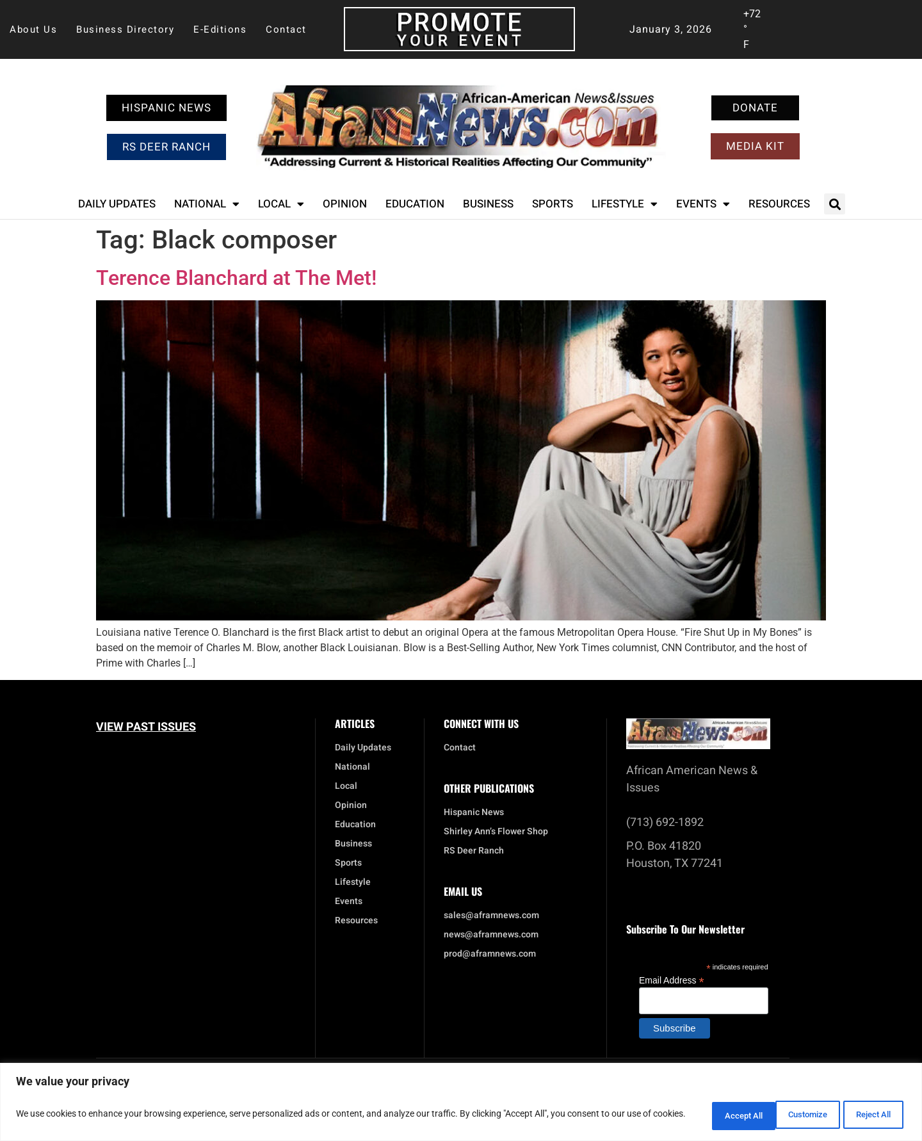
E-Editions (220, 29)
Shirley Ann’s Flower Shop (496, 831)
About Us (33, 29)
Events (703, 204)
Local (281, 204)
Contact (286, 29)
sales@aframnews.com (491, 915)
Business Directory (125, 29)
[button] (834, 203)
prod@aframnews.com (490, 954)
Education (414, 204)
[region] (461, 1103)
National (206, 204)
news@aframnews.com (491, 934)
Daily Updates (117, 204)
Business (488, 204)
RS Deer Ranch (474, 851)
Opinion (345, 204)
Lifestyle (625, 204)
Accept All (866, 1115)
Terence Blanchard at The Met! (236, 278)
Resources (779, 204)
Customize (701, 1115)
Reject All (784, 1115)
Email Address (671, 980)
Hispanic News (474, 812)
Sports (552, 204)
